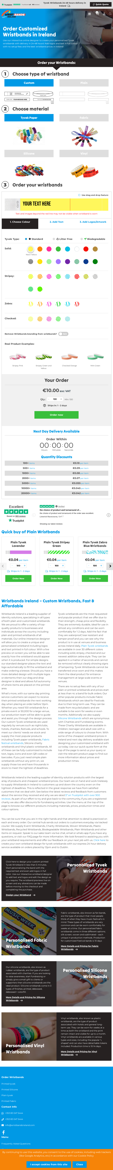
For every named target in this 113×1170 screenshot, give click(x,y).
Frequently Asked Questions (15, 1143)
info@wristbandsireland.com (20, 1125)
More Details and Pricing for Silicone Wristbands (25, 999)
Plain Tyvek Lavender (18, 544)
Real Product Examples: (19, 343)
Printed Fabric (8, 1101)
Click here (99, 840)
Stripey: (9, 276)
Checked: (10, 318)
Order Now (18, 578)
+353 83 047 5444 (14, 1113)
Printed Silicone (9, 1089)
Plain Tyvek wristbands (94, 645)
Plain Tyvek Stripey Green (57, 544)
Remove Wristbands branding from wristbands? (31, 334)
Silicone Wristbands (69, 718)
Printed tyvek (8, 1083)
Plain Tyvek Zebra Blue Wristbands (95, 544)
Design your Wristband (18, 895)
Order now (56, 414)
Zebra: (8, 303)
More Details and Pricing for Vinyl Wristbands (79, 1053)
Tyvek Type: (12, 239)
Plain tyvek (7, 1095)
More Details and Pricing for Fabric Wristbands (79, 948)
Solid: (8, 248)
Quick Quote (102, 4)
